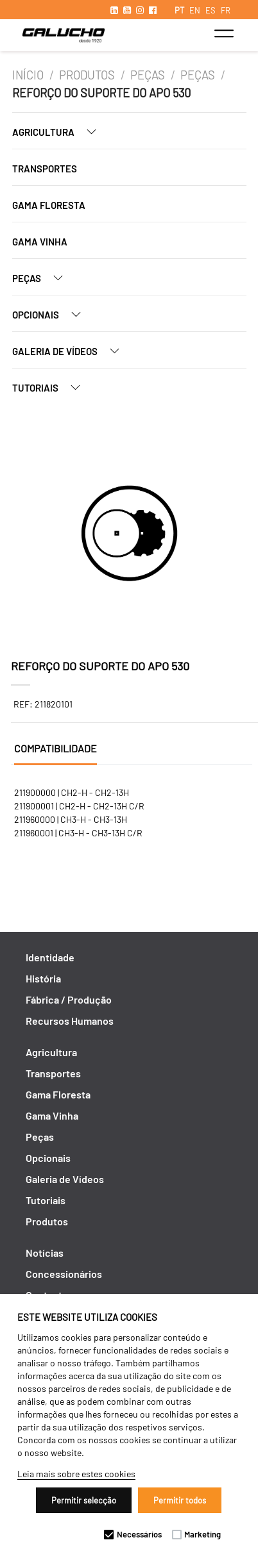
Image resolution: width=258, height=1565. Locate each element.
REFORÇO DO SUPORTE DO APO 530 (101, 93)
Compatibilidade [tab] (55, 748)
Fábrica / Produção (69, 999)
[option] (129, 535)
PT (179, 10)
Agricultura (59, 132)
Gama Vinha (39, 241)
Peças (147, 75)
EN (194, 10)
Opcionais (51, 314)
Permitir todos (179, 1500)
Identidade (50, 957)
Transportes (44, 168)
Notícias (45, 1252)
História (43, 978)
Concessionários (64, 1274)
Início (28, 75)
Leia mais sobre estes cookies (76, 1473)
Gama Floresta (48, 205)
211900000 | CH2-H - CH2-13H (71, 792)
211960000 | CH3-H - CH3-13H (70, 819)
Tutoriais (51, 387)
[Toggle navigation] (223, 33)
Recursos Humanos (70, 1020)
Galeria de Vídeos (71, 351)
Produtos (87, 75)
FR (225, 10)
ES (210, 10)
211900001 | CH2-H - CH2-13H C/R (79, 805)
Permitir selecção (83, 1500)
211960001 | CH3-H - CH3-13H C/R (78, 832)
